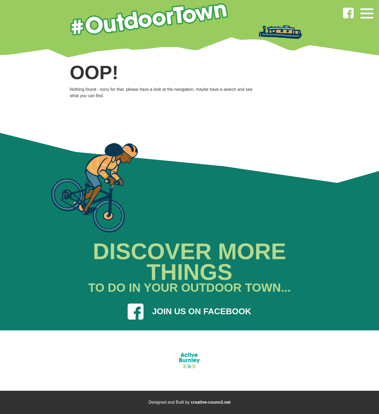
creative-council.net (210, 402)
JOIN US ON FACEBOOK (189, 311)
